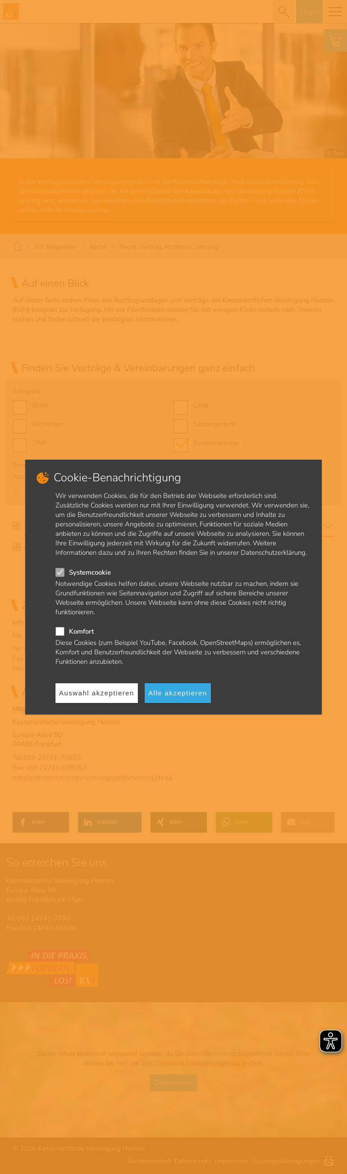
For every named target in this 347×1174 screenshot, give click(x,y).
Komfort (81, 631)
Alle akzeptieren (177, 693)
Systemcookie (90, 572)
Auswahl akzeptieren (96, 693)
